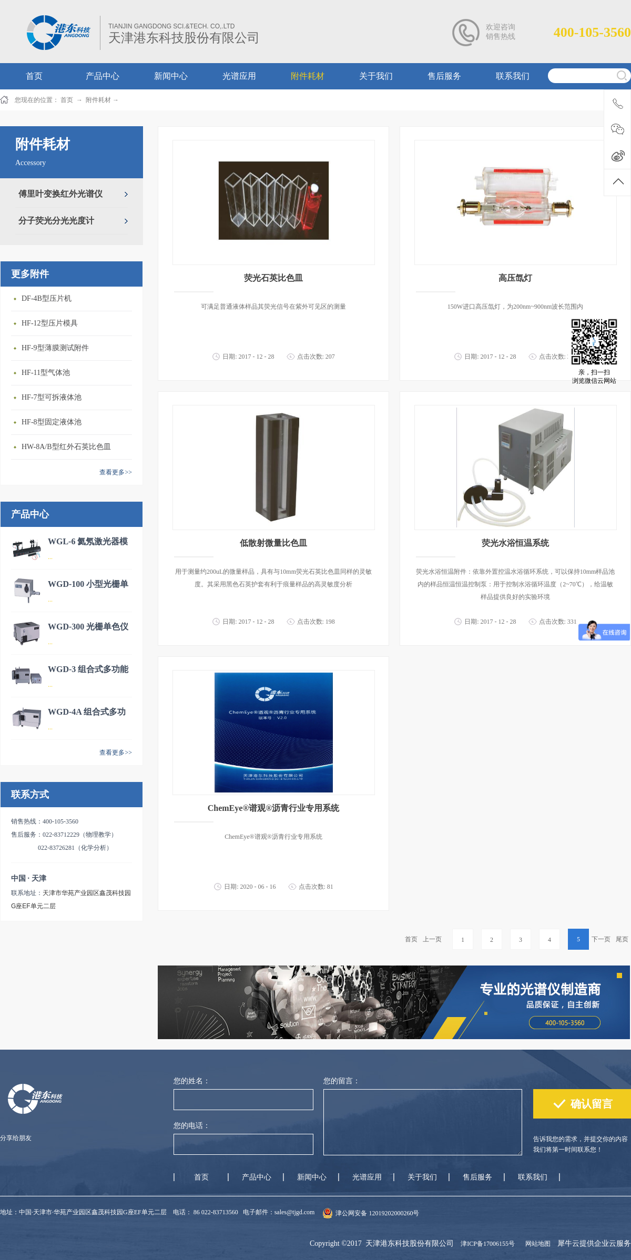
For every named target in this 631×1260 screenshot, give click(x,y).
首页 (411, 939)
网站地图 (536, 1243)
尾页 (622, 939)
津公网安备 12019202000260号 (377, 1213)
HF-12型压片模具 (50, 323)
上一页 (432, 939)
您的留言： (341, 1081)
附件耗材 (98, 100)
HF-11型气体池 (46, 373)
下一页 (601, 939)
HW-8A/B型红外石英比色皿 (66, 447)
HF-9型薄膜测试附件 (55, 348)
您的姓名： (192, 1081)
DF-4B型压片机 (47, 298)
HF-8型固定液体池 (52, 422)
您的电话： (192, 1126)
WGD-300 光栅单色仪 (88, 626)
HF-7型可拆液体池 (52, 397)
